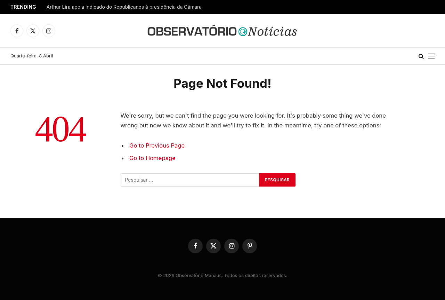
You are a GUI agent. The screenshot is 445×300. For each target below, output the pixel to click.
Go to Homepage (152, 158)
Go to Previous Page (157, 145)
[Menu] (431, 56)
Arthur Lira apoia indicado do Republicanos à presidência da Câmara (124, 7)
